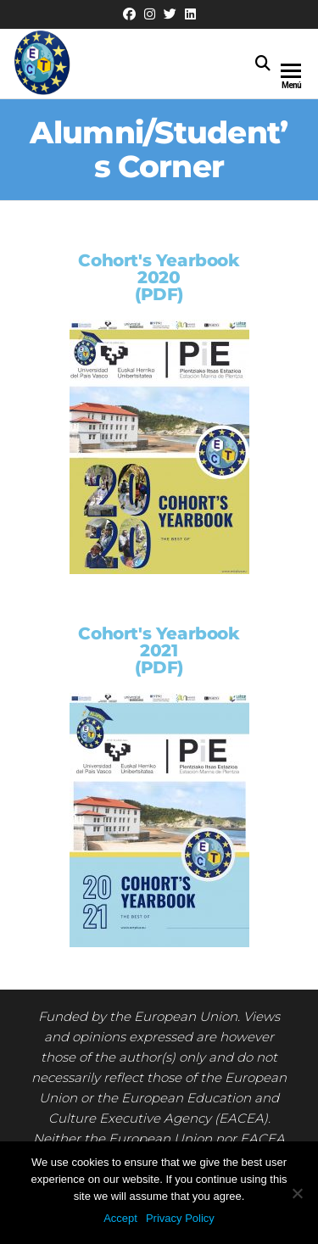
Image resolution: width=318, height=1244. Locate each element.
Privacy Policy (180, 1218)
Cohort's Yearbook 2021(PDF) (158, 650)
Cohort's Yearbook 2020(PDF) (158, 277)
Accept (120, 1218)
